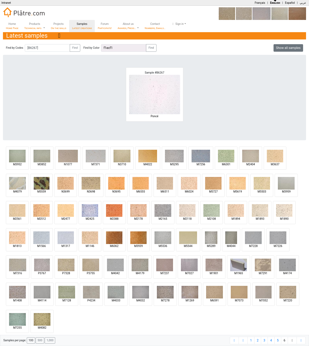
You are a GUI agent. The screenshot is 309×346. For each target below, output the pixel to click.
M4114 (42, 300)
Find (75, 48)
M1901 (214, 273)
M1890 (284, 218)
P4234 (91, 300)
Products (33, 26)
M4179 (140, 273)
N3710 (122, 164)
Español (290, 2)
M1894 (236, 218)
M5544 (188, 246)
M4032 (140, 300)
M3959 (286, 191)
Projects (58, 26)
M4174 (287, 273)
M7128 (66, 300)
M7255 (17, 327)
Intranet (6, 2)
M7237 (164, 273)
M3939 (138, 246)
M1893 (260, 218)
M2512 (41, 218)
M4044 (231, 246)
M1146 (90, 246)
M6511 (165, 191)
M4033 (116, 300)
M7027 (189, 273)
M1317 (65, 246)
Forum (105, 26)
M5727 (213, 191)
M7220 (288, 300)
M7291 (263, 273)
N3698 (91, 191)
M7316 (17, 273)
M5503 (262, 191)
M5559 (41, 191)
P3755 (91, 273)
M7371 (95, 164)
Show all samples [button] (288, 48)
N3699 (65, 191)
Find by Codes (14, 47)
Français (260, 2)
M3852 (42, 164)
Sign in (177, 23)
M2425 (90, 218)
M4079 (17, 191)
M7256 (200, 164)
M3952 (17, 164)
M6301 (226, 164)
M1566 (41, 246)
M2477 (65, 218)
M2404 (250, 164)
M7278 (165, 300)
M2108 (211, 218)
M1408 (17, 300)
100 (31, 340)
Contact (155, 26)
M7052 (263, 300)
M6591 (214, 300)
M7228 (253, 246)
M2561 (17, 218)
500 (39, 340)
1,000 (50, 340)
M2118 (187, 218)
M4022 (147, 164)
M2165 (163, 218)
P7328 (66, 273)
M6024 (189, 191)
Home (12, 26)
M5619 (237, 191)
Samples (82, 26)
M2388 (114, 218)
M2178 (138, 218)
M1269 (190, 300)
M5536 (163, 246)
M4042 (115, 273)
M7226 (278, 246)
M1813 (17, 246)
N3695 (116, 191)
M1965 (238, 273)
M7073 (239, 300)
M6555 (140, 191)
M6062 (114, 246)
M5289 (211, 246)
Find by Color (91, 47)
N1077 (68, 164)
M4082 (42, 327)
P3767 (42, 273)
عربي (303, 2)
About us (127, 26)
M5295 (174, 164)
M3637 (275, 164)
